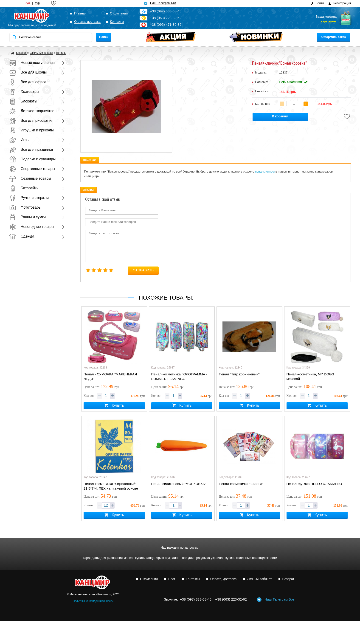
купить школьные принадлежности (251, 558)
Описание (89, 160)
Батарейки (24, 188)
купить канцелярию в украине (157, 558)
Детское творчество (31, 111)
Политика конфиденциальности (93, 601)
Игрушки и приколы (31, 130)
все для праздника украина (202, 558)
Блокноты (23, 101)
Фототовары (25, 207)
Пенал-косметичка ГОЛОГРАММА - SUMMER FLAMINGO (179, 376)
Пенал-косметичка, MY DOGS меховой (310, 376)
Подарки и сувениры (32, 159)
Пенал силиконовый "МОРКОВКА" (178, 484)
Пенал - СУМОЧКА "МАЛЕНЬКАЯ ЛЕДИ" (110, 376)
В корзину (280, 116)
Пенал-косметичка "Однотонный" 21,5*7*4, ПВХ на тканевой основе (111, 486)
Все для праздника (31, 149)
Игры (19, 140)
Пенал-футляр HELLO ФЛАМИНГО (314, 484)
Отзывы (88, 189)
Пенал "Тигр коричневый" (239, 374)
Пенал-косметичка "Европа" (241, 484)
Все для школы (28, 72)
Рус (27, 3)
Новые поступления (32, 62)
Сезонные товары (30, 178)
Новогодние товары (31, 226)
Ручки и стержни (29, 198)
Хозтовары (24, 91)
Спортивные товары (32, 169)
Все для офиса (27, 82)
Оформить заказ (333, 37)
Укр (37, 3)
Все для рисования (31, 120)
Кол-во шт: (262, 103)
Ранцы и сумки (27, 217)
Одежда (21, 236)
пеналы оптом (265, 171)
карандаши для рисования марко (107, 558)
